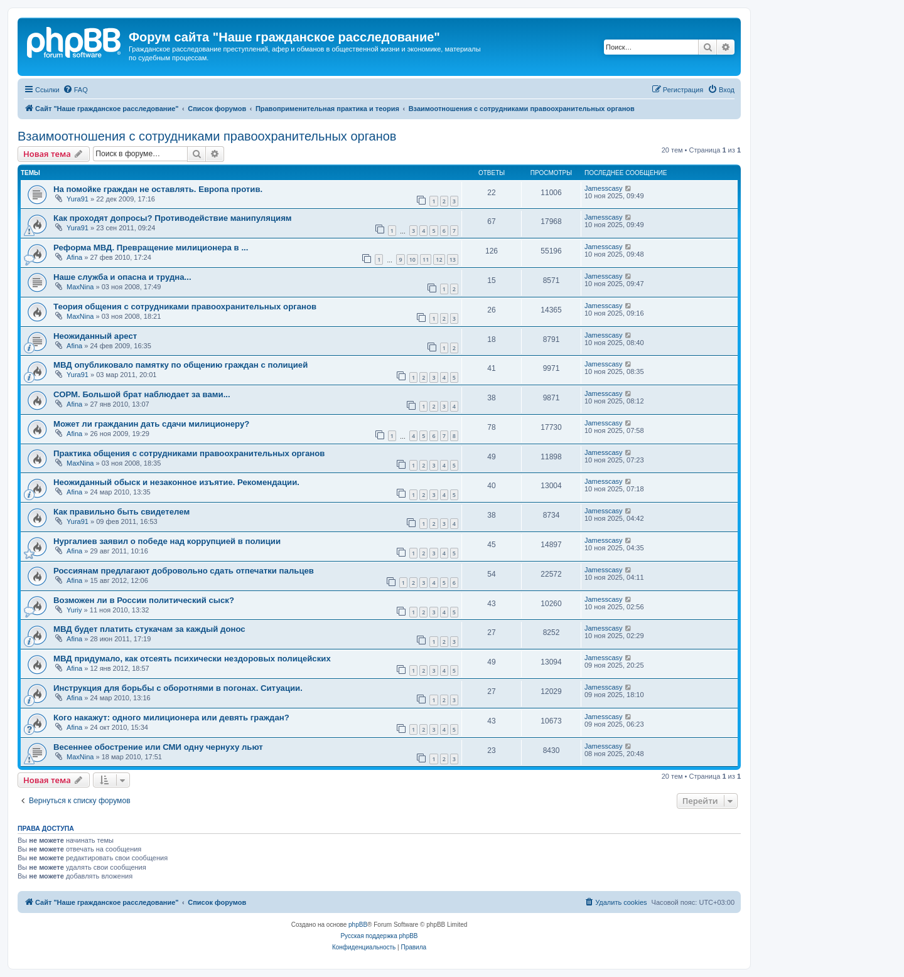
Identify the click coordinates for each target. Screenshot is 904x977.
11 (425, 259)
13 (452, 259)
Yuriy (74, 610)
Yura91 (78, 199)
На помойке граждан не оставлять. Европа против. (157, 189)
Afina (74, 257)
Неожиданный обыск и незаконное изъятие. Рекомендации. (176, 482)
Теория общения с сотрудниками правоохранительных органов (184, 306)
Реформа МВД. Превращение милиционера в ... (150, 247)
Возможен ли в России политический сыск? (143, 600)
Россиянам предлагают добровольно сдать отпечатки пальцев (183, 570)
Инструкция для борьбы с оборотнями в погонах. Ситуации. (178, 688)
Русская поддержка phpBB (378, 935)
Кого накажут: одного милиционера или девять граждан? (171, 717)
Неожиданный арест (95, 336)
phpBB (357, 924)
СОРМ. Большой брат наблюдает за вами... (141, 394)
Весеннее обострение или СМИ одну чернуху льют (158, 747)
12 (439, 259)
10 (412, 259)
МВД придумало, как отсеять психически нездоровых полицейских (192, 658)
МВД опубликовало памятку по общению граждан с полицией (180, 365)
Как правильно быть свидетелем (121, 511)
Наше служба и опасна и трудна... (122, 277)
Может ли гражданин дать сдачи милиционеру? (151, 424)
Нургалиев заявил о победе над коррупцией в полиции (167, 541)
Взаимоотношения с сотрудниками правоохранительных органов (207, 136)
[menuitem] (75, 89)
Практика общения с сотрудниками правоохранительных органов (189, 453)
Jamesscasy (603, 188)
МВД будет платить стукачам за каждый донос (149, 629)
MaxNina (80, 287)
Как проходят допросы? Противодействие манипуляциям (172, 218)
